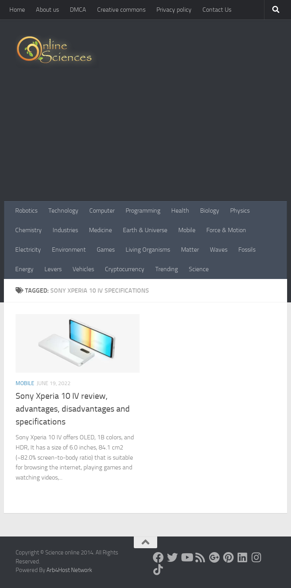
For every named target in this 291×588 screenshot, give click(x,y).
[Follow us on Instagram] (256, 557)
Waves (218, 249)
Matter (190, 249)
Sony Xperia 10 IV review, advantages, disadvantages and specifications (73, 409)
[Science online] (158, 557)
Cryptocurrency (124, 269)
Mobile (186, 230)
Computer (102, 210)
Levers (53, 269)
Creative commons (121, 9)
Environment (69, 249)
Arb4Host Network (69, 570)
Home (17, 9)
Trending (166, 269)
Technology (63, 210)
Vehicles (83, 269)
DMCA (78, 9)
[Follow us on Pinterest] (228, 557)
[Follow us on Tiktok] (158, 569)
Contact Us (216, 9)
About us (47, 9)
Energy (24, 269)
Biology (209, 210)
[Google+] (214, 557)
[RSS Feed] (200, 557)
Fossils (247, 249)
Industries (65, 230)
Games (106, 249)
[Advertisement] (145, 142)
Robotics (26, 210)
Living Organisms (148, 249)
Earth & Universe (145, 230)
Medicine (100, 230)
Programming (143, 210)
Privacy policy (174, 9)
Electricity (28, 249)
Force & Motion (226, 230)
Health (180, 210)
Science (199, 269)
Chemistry (28, 230)
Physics (240, 210)
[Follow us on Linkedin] (242, 557)
